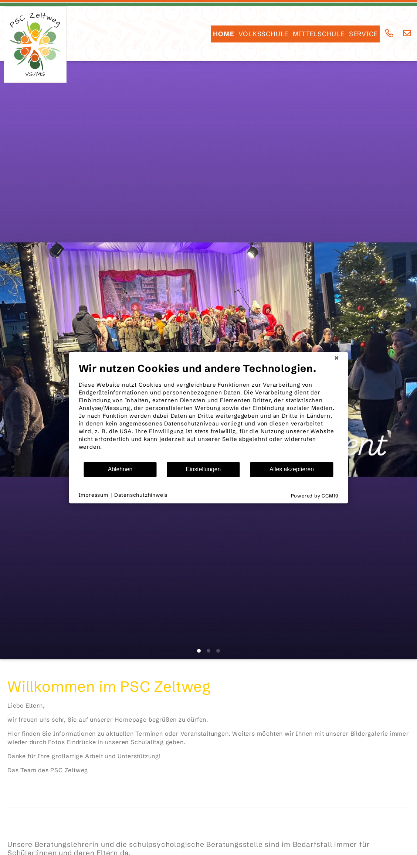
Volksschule (263, 34)
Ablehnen (120, 469)
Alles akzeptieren (291, 469)
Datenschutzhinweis (140, 495)
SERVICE (363, 34)
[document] (209, 411)
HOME (223, 34)
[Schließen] (336, 357)
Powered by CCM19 (315, 496)
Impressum (93, 495)
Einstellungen (203, 469)
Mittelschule (319, 34)
